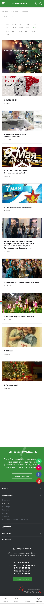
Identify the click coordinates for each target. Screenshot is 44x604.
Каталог (5, 489)
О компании (7, 495)
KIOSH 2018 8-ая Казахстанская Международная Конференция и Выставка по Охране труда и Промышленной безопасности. (19, 244)
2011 (13, 34)
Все (7, 24)
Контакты (6, 540)
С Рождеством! (11, 385)
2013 (33, 31)
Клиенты (5, 510)
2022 (7, 28)
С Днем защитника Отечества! (18, 207)
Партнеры (6, 507)
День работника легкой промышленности (15, 135)
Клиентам (6, 533)
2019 (27, 28)
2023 (34, 24)
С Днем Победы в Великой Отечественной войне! (16, 172)
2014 (26, 31)
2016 (13, 31)
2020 (21, 28)
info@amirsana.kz (24, 549)
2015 (20, 31)
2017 (7, 31)
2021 (14, 28)
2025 (20, 24)
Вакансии (6, 500)
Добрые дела (7, 516)
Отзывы (5, 513)
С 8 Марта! (8, 351)
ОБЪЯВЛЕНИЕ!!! (10, 100)
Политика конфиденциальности (15, 520)
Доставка (6, 527)
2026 (14, 24)
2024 (27, 24)
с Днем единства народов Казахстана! (21, 282)
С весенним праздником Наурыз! (19, 317)
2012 (7, 34)
